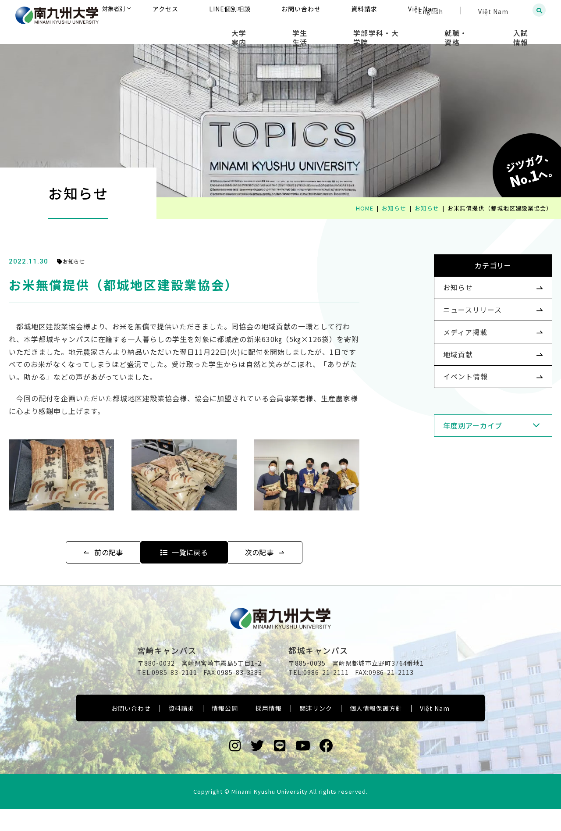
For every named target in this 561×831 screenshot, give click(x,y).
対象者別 (201, 11)
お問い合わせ (131, 730)
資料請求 (181, 730)
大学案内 (299, 30)
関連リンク (315, 730)
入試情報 (528, 30)
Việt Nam (435, 730)
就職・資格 (476, 30)
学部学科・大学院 (410, 30)
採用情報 (269, 730)
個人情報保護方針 (376, 730)
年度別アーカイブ (459, 460)
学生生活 (347, 30)
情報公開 (225, 730)
